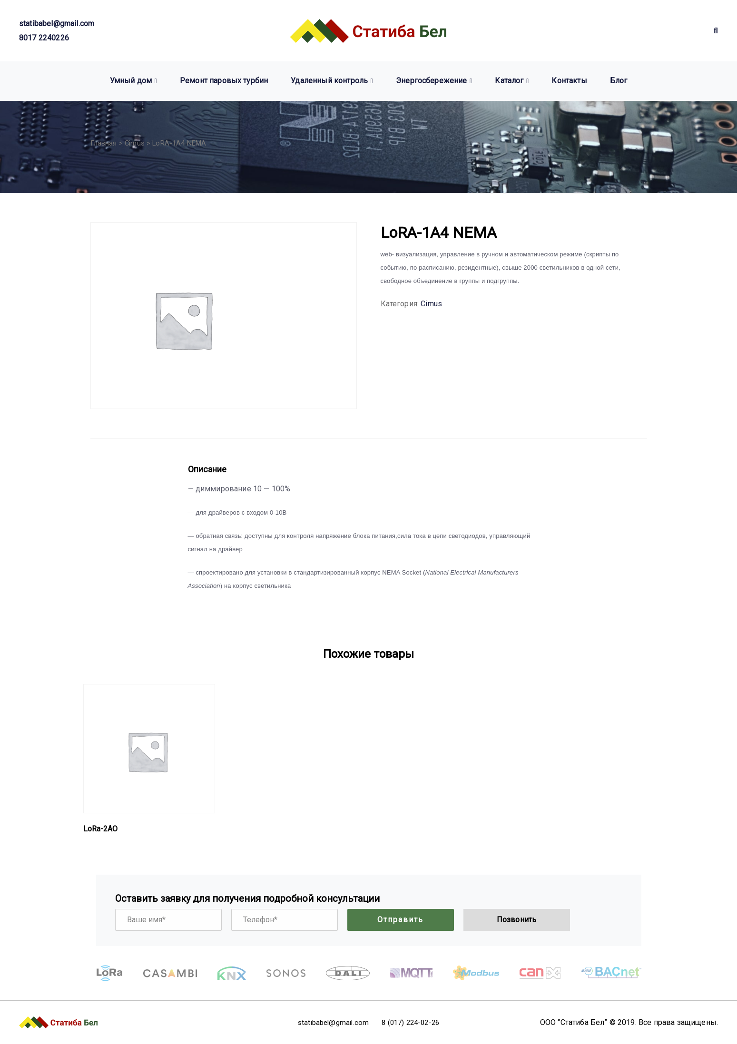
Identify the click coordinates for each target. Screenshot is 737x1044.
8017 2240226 (44, 37)
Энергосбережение (431, 80)
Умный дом (131, 80)
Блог (619, 80)
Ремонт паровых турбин (224, 80)
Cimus (135, 143)
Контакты (569, 80)
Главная (103, 143)
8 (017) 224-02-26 (416, 1022)
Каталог (509, 80)
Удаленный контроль (329, 80)
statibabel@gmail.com (56, 23)
